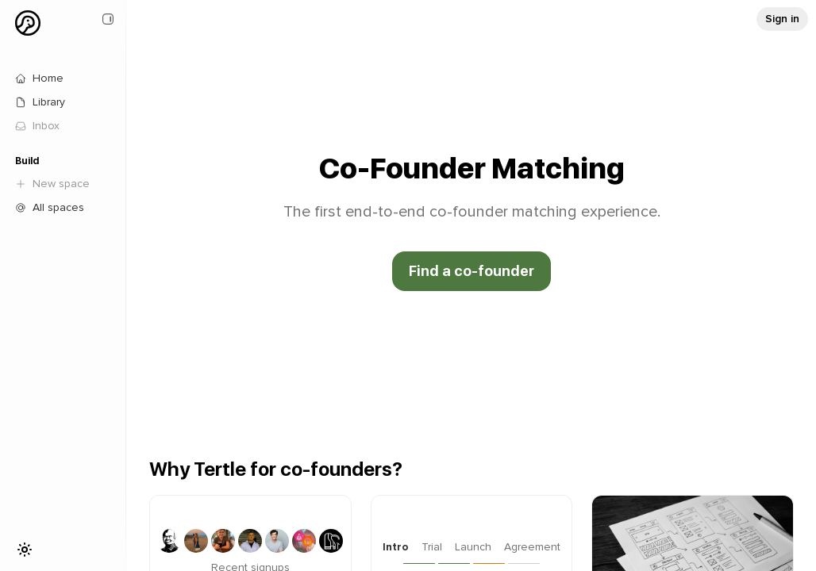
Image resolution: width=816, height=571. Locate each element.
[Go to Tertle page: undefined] (782, 19)
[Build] (63, 161)
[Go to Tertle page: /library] (63, 102)
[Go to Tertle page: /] (63, 78)
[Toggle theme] (24, 549)
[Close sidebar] (108, 19)
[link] (63, 126)
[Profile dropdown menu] (28, 23)
